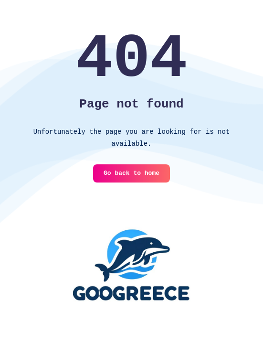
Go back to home (131, 173)
